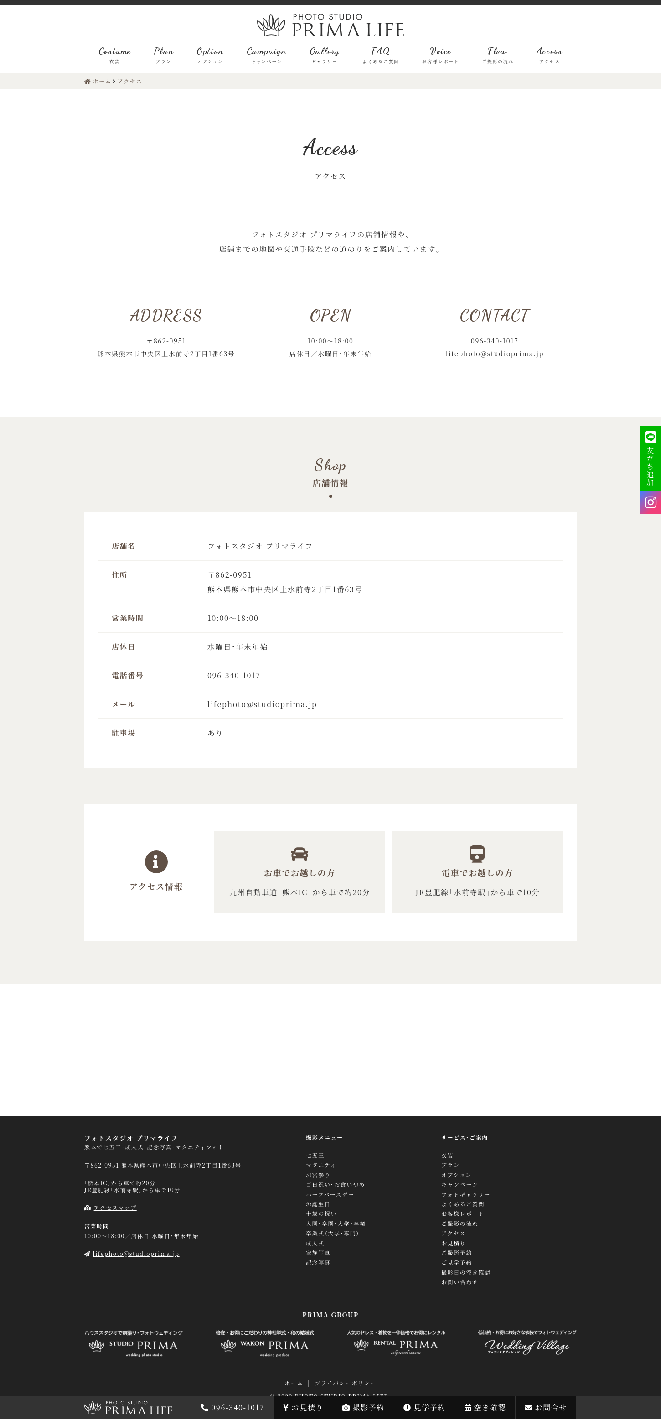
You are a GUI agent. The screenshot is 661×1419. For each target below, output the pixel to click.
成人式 (315, 1243)
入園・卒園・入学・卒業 (336, 1223)
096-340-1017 (232, 1407)
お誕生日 (318, 1204)
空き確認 (485, 1407)
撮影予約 (363, 1407)
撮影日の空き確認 (466, 1272)
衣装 (447, 1155)
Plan (164, 55)
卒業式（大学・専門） (333, 1233)
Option (210, 55)
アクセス (453, 1233)
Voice (440, 55)
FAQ (380, 55)
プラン (450, 1165)
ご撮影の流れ (460, 1223)
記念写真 (318, 1262)
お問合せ (546, 1407)
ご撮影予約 (456, 1253)
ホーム (293, 1383)
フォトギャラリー (466, 1194)
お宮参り (318, 1175)
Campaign (267, 55)
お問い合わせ (460, 1282)
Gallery (325, 55)
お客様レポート (463, 1213)
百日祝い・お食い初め (335, 1184)
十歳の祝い (321, 1213)
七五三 (315, 1155)
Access (550, 55)
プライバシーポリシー (345, 1383)
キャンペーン (459, 1184)
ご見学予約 (456, 1262)
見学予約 (424, 1407)
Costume (114, 55)
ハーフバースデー (330, 1194)
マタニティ (321, 1165)
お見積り (303, 1407)
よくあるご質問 (463, 1204)
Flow (498, 55)
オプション (456, 1175)
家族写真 (318, 1253)
